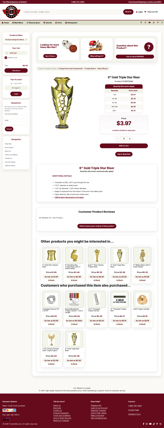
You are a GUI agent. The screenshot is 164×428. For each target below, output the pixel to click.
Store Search (9, 147)
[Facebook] (143, 423)
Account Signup (10, 162)
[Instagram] (147, 423)
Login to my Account (99, 408)
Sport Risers (103, 69)
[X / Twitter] (160, 423)
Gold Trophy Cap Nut (141, 309)
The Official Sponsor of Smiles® (15, 2)
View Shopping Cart (99, 418)
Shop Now (8, 144)
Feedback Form (134, 414)
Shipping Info (96, 405)
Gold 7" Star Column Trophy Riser (96, 266)
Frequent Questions (61, 413)
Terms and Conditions (61, 415)
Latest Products (10, 165)
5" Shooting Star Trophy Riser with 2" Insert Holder (73, 266)
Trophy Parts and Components (71, 69)
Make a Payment (97, 415)
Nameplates (71, 23)
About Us (8, 151)
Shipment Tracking (98, 410)
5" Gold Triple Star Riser (118, 266)
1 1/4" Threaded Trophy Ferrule (94, 310)
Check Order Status (98, 413)
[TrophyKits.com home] (11, 11)
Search (128, 12)
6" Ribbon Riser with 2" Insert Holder (142, 266)
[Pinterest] (157, 423)
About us (57, 405)
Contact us (57, 410)
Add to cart (124, 146)
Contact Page (133, 410)
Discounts (57, 408)
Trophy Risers (90, 69)
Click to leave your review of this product (96, 226)
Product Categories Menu (14, 39)
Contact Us (8, 158)
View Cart (13, 53)
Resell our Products (61, 420)
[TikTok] (154, 423)
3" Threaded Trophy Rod (118, 310)
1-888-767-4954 (77, 2)
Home (5, 23)
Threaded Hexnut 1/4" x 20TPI (50, 310)
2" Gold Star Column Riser (50, 266)
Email (6, 120)
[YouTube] (150, 423)
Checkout (16, 70)
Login (16, 94)
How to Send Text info (62, 418)
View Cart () (152, 12)
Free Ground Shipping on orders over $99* (145, 2)
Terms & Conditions (11, 155)
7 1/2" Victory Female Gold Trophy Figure (50, 349)
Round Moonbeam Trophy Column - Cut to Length (74, 310)
